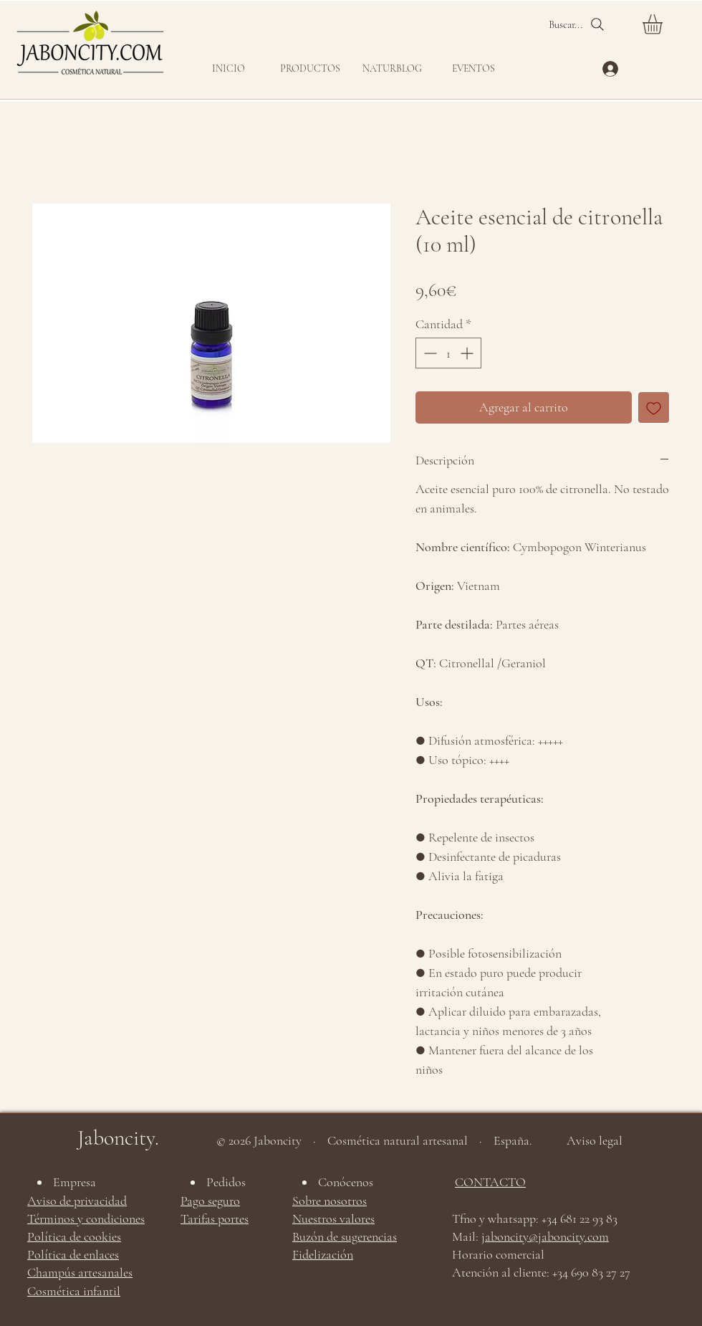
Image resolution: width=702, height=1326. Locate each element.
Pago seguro (210, 1200)
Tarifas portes (215, 1218)
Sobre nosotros (329, 1200)
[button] (310, 69)
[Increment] (468, 353)
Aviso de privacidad (77, 1200)
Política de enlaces (73, 1254)
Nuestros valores (333, 1218)
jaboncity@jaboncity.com (545, 1236)
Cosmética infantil (73, 1291)
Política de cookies (74, 1236)
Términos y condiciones (86, 1218)
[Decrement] (429, 353)
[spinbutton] (448, 353)
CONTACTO (490, 1182)
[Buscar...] (578, 24)
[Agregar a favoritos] (654, 407)
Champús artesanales (80, 1272)
